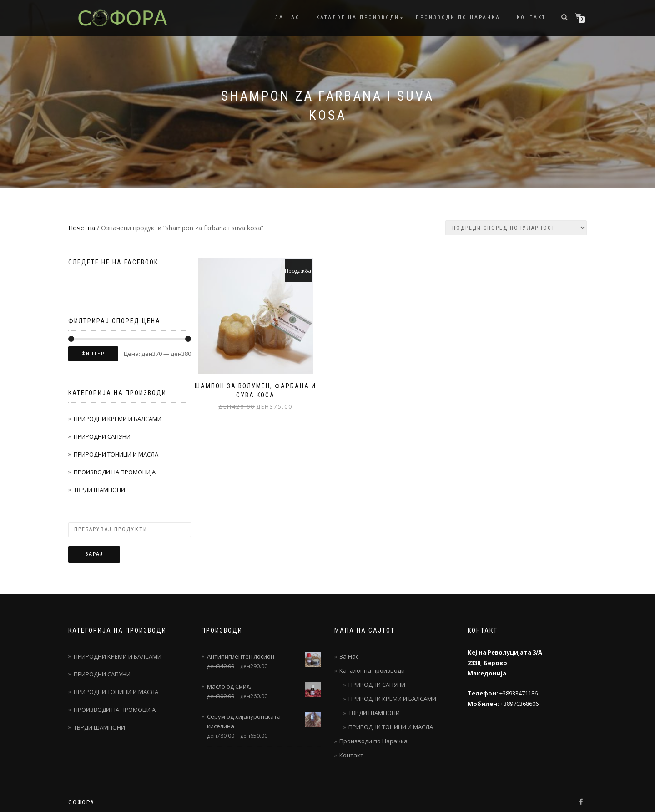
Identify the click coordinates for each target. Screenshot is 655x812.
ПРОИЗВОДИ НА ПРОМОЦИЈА (115, 472)
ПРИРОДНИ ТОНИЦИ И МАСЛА (116, 454)
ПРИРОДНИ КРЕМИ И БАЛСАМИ (117, 419)
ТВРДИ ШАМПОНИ (99, 490)
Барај (94, 554)
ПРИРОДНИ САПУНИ (102, 436)
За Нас (287, 17)
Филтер (93, 354)
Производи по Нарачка (458, 17)
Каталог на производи (357, 17)
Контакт (531, 17)
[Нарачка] (516, 227)
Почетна (81, 227)
